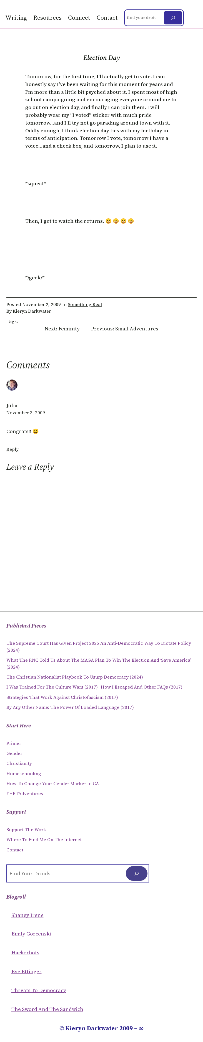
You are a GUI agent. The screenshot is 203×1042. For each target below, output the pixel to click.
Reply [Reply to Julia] (12, 449)
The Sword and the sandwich (47, 1009)
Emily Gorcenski (31, 933)
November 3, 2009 (25, 412)
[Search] (173, 17)
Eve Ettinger (26, 971)
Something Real (85, 304)
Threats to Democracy (38, 990)
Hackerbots (25, 952)
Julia (11, 405)
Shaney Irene (27, 915)
